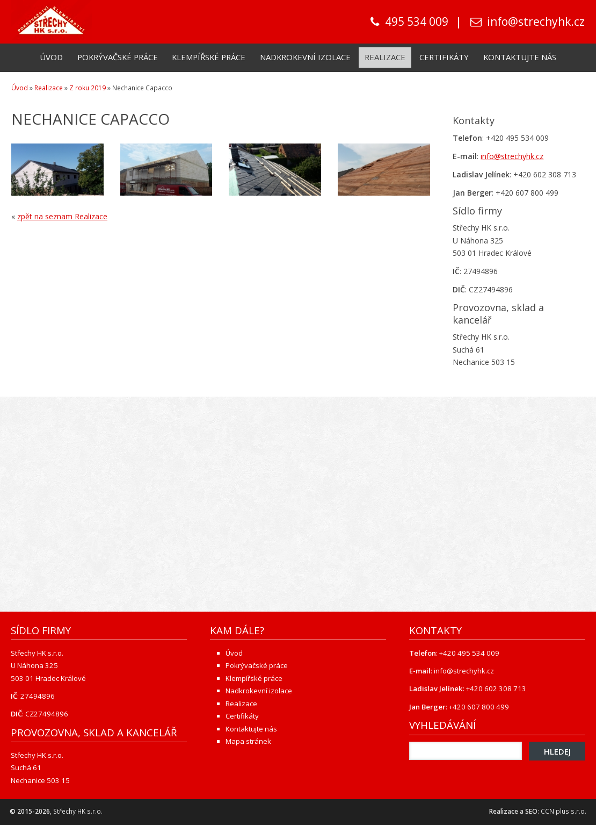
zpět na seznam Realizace (62, 216)
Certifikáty (444, 57)
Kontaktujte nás (519, 57)
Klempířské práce (208, 57)
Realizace (385, 57)
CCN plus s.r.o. (563, 811)
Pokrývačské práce (117, 57)
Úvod (51, 57)
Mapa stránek (248, 741)
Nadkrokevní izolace (305, 57)
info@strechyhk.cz (536, 21)
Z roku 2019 (87, 87)
